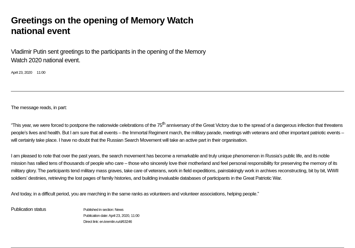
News (119, 209)
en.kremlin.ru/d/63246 (115, 221)
